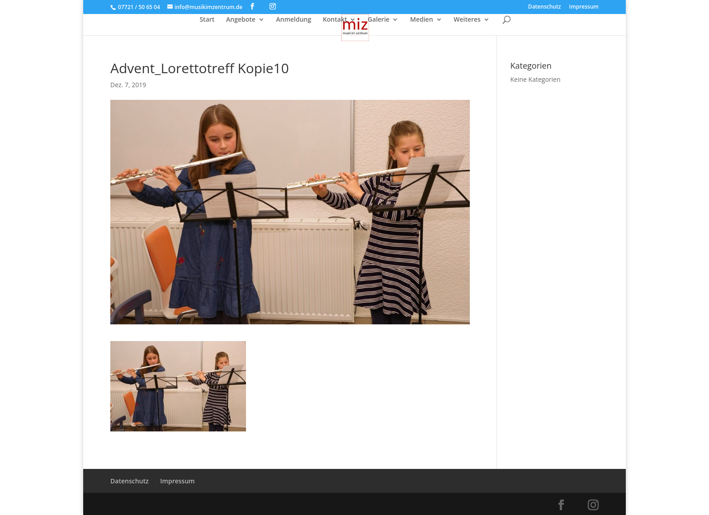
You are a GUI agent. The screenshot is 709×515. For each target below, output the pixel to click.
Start (206, 19)
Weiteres (467, 19)
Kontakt (335, 19)
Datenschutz (544, 7)
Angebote (240, 19)
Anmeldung (293, 19)
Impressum (584, 7)
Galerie (378, 19)
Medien (421, 19)
